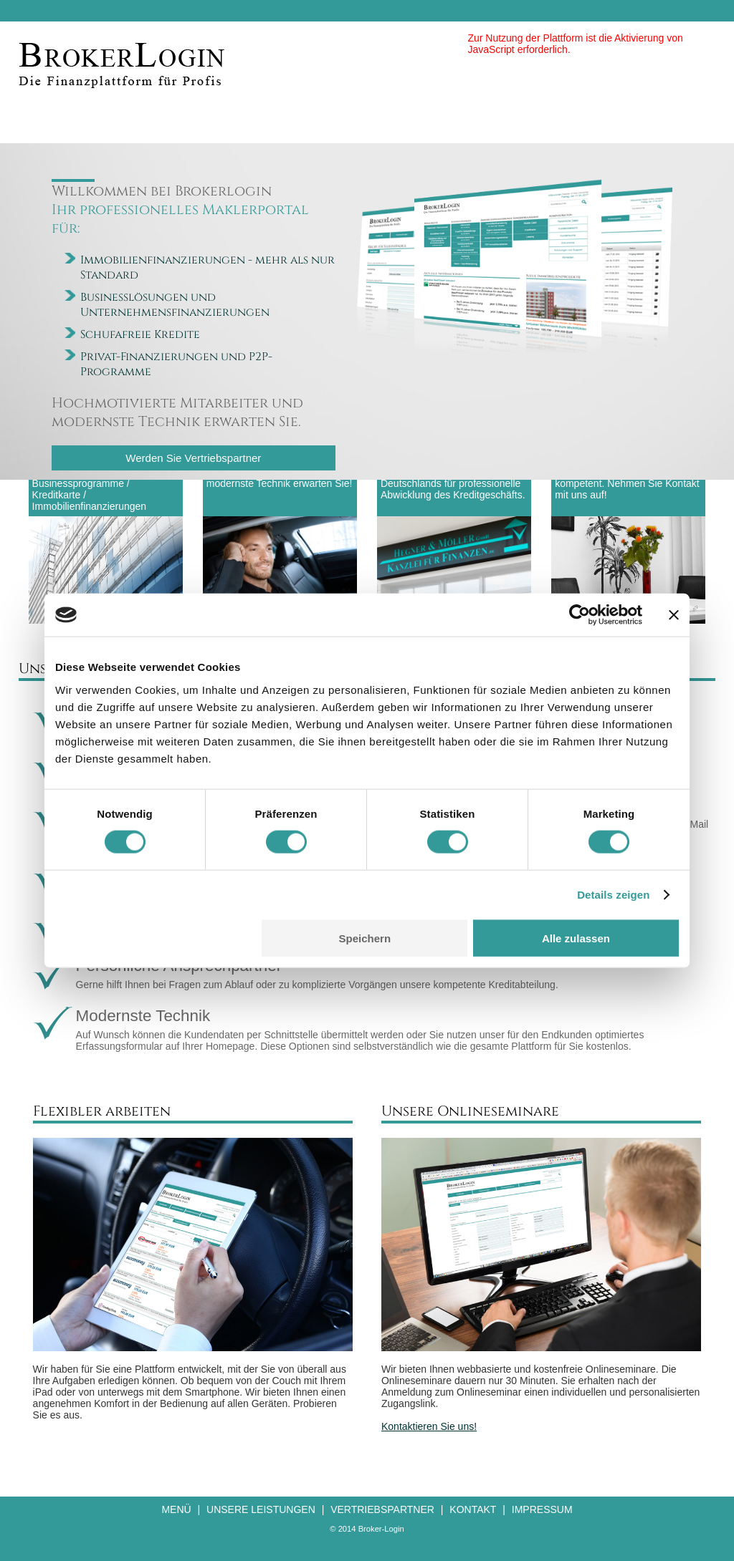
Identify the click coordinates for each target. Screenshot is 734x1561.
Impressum (542, 1509)
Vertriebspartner (382, 1509)
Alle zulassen (576, 938)
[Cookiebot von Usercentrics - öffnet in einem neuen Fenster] (579, 615)
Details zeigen (613, 895)
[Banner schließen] (674, 615)
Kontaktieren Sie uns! (429, 1426)
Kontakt (472, 1509)
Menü (176, 1509)
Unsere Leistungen (260, 1509)
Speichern (365, 938)
